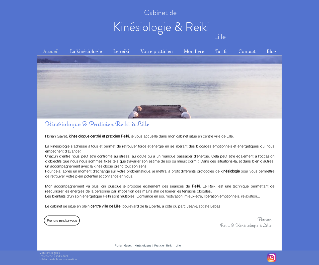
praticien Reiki (117, 136)
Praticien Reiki (163, 245)
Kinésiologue (143, 245)
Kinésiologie (143, 27)
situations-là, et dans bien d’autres (245, 161)
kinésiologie (231, 171)
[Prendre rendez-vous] (62, 221)
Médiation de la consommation (58, 259)
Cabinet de (161, 12)
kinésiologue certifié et (87, 136)
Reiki (198, 27)
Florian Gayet (123, 245)
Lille (178, 245)
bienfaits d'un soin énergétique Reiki (81, 196)
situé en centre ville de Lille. (211, 136)
